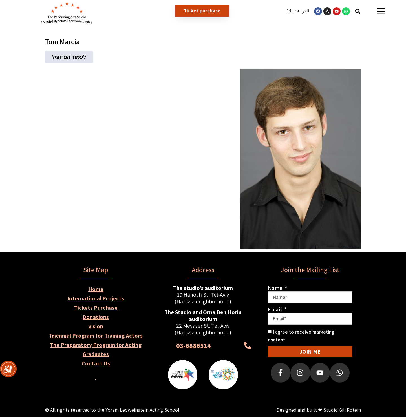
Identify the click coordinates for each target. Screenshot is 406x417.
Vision (95, 326)
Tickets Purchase (96, 307)
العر (305, 11)
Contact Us (96, 363)
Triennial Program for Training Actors (96, 335)
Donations (96, 317)
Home (95, 289)
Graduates (96, 354)
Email (275, 309)
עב (296, 11)
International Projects (95, 298)
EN (288, 11)
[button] (358, 11)
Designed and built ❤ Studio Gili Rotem (319, 410)
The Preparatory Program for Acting (96, 345)
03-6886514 (193, 345)
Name (276, 288)
